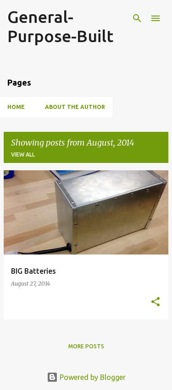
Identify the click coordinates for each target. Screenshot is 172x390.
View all (23, 154)
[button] (155, 302)
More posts (86, 346)
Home (16, 107)
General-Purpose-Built (60, 26)
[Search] (137, 18)
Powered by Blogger (86, 377)
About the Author (75, 107)
